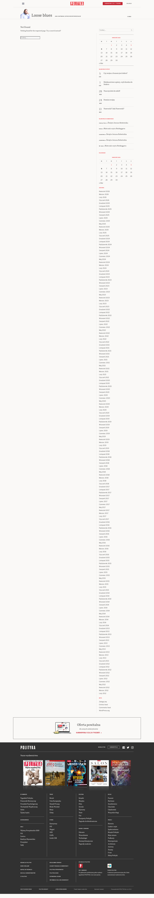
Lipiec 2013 (103, 645)
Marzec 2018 (103, 479)
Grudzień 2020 (104, 382)
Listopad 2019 (104, 420)
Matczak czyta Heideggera (114, 130)
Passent (110, 799)
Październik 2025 (105, 210)
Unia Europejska (55, 802)
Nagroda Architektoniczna (88, 822)
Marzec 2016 (103, 550)
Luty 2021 (102, 376)
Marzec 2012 (103, 692)
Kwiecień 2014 (104, 618)
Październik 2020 (105, 388)
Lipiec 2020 (103, 397)
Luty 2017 (102, 518)
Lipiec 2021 (103, 361)
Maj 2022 (102, 332)
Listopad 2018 (104, 456)
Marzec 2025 (104, 231)
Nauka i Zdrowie (84, 830)
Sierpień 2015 (104, 571)
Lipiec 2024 (103, 255)
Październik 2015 (105, 565)
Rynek (51, 821)
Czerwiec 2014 (104, 612)
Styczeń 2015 (104, 591)
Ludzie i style (112, 828)
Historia (111, 825)
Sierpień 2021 (104, 358)
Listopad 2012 (104, 668)
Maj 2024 (102, 261)
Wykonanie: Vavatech (99, 890)
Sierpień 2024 (104, 252)
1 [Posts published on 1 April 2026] (111, 47)
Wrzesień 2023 (104, 284)
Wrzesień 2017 (104, 497)
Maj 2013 (102, 650)
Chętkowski (112, 811)
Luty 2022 (102, 340)
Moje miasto (112, 836)
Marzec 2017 (103, 515)
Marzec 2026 (104, 196)
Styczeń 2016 (104, 556)
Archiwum (111, 845)
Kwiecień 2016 (104, 547)
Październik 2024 (105, 246)
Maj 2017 (102, 509)
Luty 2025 (102, 234)
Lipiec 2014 (103, 609)
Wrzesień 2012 (104, 674)
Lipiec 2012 (103, 680)
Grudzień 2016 (104, 523)
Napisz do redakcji (26, 871)
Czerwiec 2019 (104, 435)
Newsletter (101, 748)
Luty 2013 (102, 659)
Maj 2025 (102, 225)
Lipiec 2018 (103, 467)
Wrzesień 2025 (104, 213)
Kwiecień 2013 (104, 653)
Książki (81, 799)
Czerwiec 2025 (104, 222)
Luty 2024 (102, 270)
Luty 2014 (102, 624)
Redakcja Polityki (25, 864)
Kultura (81, 795)
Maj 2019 (102, 438)
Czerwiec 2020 (104, 399)
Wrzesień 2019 (104, 426)
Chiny (52, 814)
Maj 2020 (102, 402)
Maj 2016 (102, 544)
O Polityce (23, 878)
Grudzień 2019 (104, 417)
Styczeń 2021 (104, 379)
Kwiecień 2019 (104, 441)
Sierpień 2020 (104, 394)
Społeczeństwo (113, 831)
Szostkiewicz (112, 805)
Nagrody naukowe (85, 845)
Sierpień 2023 (104, 287)
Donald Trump (55, 805)
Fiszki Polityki (111, 871)
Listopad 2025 (104, 208)
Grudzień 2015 (104, 559)
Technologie (83, 839)
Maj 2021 (102, 367)
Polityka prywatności (56, 871)
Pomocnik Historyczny (28, 802)
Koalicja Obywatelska (27, 840)
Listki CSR (53, 839)
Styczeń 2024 (104, 272)
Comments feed (105, 709)
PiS (21, 835)
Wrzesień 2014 (104, 603)
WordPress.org (104, 712)
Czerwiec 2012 (104, 683)
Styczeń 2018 (104, 485)
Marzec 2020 (104, 408)
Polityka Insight (43, 890)
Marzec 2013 (103, 656)
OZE (51, 834)
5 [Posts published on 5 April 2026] (131, 47)
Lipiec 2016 (103, 538)
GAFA (52, 836)
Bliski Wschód (54, 808)
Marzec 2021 (103, 373)
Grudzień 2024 (104, 240)
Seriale (81, 808)
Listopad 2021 (104, 349)
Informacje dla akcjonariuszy (59, 881)
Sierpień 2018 (104, 464)
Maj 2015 (102, 580)
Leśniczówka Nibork (61, 890)
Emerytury (53, 825)
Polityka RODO (54, 874)
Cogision (80, 890)
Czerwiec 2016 (104, 541)
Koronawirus (24, 821)
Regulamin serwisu (55, 864)
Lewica (22, 837)
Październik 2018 (105, 459)
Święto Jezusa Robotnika (118, 124)
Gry (80, 817)
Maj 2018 (102, 473)
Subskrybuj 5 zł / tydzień (113, 3)
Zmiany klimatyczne (86, 842)
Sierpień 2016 (104, 535)
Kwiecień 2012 (104, 689)
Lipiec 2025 (103, 219)
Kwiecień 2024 (104, 264)
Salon (22, 811)
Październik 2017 (105, 494)
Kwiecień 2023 (104, 299)
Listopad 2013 (104, 633)
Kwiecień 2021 (104, 370)
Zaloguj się (103, 703)
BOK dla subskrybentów (27, 874)
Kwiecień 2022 (104, 334)
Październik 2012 (105, 671)
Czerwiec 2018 (104, 470)
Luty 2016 (102, 553)
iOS (80, 871)
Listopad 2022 (104, 314)
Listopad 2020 (104, 385)
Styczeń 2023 (104, 308)
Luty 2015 (102, 588)
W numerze (23, 795)
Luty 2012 (102, 695)
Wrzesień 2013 (104, 639)
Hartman (111, 802)
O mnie (129, 18)
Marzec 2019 (103, 444)
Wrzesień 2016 (104, 532)
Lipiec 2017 (103, 503)
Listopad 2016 (104, 526)
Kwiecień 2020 (104, 405)
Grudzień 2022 (104, 311)
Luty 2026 (102, 199)
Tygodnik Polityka (26, 799)
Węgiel (52, 831)
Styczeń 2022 (104, 343)
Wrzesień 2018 (104, 461)
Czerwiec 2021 (104, 364)
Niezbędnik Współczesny (29, 808)
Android (84, 871)
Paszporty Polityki (85, 820)
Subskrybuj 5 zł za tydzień (88, 734)
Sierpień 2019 (104, 429)
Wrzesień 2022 (104, 320)
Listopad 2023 (104, 278)
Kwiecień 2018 (104, 476)
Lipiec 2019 (103, 432)
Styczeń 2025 (104, 237)
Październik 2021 (105, 352)
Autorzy (111, 848)
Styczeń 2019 (104, 450)
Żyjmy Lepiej (24, 814)
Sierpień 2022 (104, 323)
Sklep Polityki (113, 857)
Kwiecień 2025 (104, 228)
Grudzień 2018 (104, 453)
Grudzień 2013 (104, 630)
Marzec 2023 (104, 302)
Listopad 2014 (104, 597)
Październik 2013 (105, 636)
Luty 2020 (103, 411)
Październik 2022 (105, 317)
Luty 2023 (102, 305)
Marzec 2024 (104, 267)
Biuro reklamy (24, 867)
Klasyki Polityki (113, 834)
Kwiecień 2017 (104, 512)
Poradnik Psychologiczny (29, 805)
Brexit (52, 799)
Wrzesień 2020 (104, 391)
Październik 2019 (105, 423)
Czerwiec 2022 (104, 329)
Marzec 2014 (103, 621)
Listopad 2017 (104, 491)
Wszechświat (83, 836)
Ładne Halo (84, 890)
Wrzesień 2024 (104, 249)
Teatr (80, 814)
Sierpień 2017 (104, 500)
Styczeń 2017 (104, 521)
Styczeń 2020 (104, 414)
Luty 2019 (102, 447)
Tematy (110, 851)
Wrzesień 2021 (104, 355)
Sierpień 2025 (104, 216)
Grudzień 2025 (104, 205)
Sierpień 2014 (104, 606)
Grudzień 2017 (104, 488)
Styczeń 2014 (104, 627)
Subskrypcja (114, 748)
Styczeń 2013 (104, 662)
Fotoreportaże (113, 842)
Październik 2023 (105, 281)
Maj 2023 (102, 296)
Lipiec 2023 (103, 290)
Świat (51, 795)
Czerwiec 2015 (104, 577)
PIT (51, 828)
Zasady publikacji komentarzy (59, 867)
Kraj (21, 828)
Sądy (22, 846)
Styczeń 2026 (104, 202)
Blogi (109, 795)
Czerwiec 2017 (104, 506)
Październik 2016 (105, 529)
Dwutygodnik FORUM (26, 890)
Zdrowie (82, 834)
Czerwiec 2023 (104, 293)
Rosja (51, 811)
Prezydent (24, 843)
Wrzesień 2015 (104, 568)
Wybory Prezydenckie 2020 (29, 832)
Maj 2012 (102, 686)
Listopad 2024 (104, 243)
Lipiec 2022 (103, 326)
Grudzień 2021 (104, 346)
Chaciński (111, 808)
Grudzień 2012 (104, 665)
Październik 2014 (105, 600)
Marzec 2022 (104, 337)
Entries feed (103, 706)
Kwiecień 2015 (104, 583)
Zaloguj (129, 3)
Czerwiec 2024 (104, 258)
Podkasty (111, 839)
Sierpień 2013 (104, 642)
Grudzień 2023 (104, 275)
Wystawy (82, 811)
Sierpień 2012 (104, 677)
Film (80, 805)
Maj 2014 (102, 615)
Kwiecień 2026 (104, 193)
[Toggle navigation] (23, 3)
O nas (110, 854)
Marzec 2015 (103, 585)
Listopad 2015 (104, 562)
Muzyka (81, 802)
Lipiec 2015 (103, 574)
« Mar (101, 65)
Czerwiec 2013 (104, 648)
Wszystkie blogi (113, 814)
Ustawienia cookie (55, 878)
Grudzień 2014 (104, 594)
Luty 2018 (102, 482)
